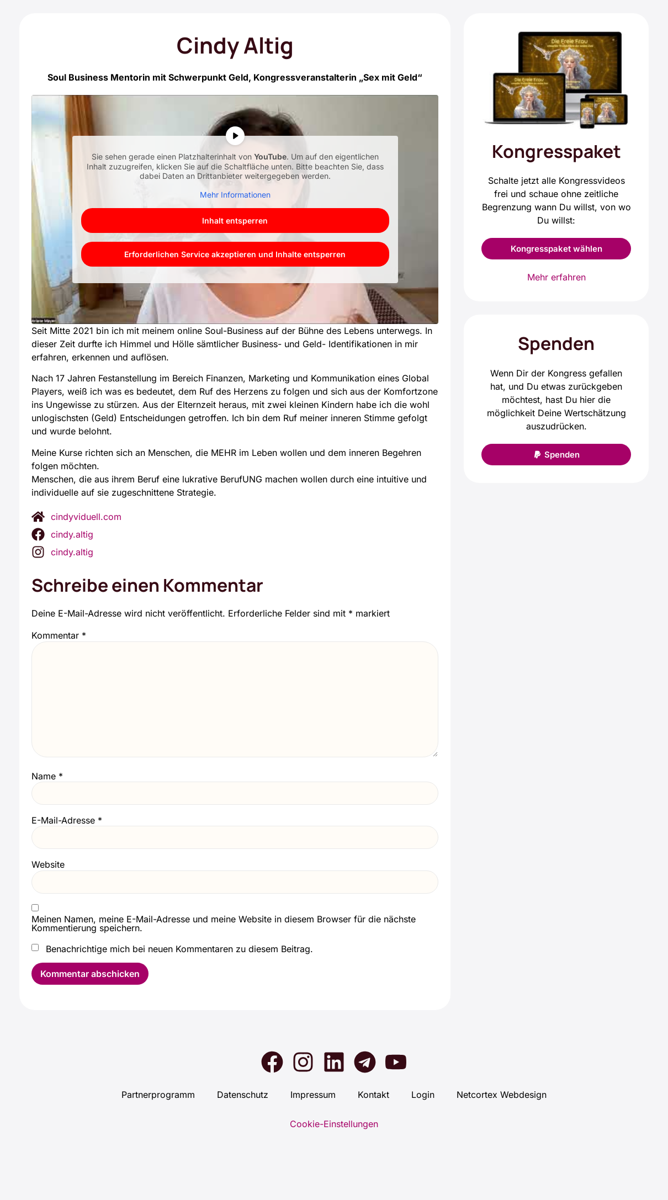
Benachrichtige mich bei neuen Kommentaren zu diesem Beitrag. (179, 948)
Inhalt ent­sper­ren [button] (235, 220)
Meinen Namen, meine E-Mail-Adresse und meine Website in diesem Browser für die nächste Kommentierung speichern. (223, 923)
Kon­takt (373, 1095)
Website (48, 864)
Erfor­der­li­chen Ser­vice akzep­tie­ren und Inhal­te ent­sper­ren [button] (235, 254)
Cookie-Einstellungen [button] (334, 1123)
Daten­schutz (242, 1095)
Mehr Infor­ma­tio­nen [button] (235, 194)
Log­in (422, 1095)
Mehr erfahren (556, 277)
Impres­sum (313, 1095)
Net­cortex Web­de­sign (502, 1095)
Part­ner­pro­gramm (158, 1095)
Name (47, 776)
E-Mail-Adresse (66, 820)
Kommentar (58, 635)
